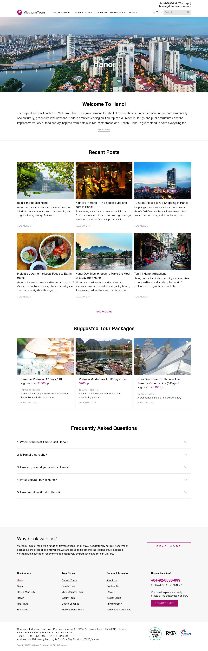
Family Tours (69, 587)
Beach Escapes (70, 604)
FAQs (109, 593)
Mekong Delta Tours (73, 610)
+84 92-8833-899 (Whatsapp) (174, 3)
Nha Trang (22, 604)
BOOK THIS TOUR (29, 404)
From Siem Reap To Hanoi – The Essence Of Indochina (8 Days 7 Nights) (159, 383)
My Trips (157, 12)
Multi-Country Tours (73, 593)
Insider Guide (113, 598)
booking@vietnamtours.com (175, 6)
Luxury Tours (69, 598)
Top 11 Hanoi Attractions (150, 273)
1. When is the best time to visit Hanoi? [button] (42, 443)
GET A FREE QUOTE (164, 604)
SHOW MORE (104, 311)
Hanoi (20, 581)
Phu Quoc (22, 610)
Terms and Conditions (118, 610)
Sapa (20, 587)
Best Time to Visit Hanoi (33, 202)
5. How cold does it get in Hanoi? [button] (38, 493)
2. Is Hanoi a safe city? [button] (32, 455)
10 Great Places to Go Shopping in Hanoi (161, 202)
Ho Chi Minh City (26, 593)
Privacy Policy (114, 604)
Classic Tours (69, 581)
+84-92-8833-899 (166, 581)
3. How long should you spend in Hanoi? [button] (43, 468)
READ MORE (24, 225)
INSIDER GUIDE (117, 12)
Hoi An (20, 598)
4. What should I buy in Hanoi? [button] (37, 480)
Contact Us (112, 587)
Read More (170, 547)
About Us (111, 581)
